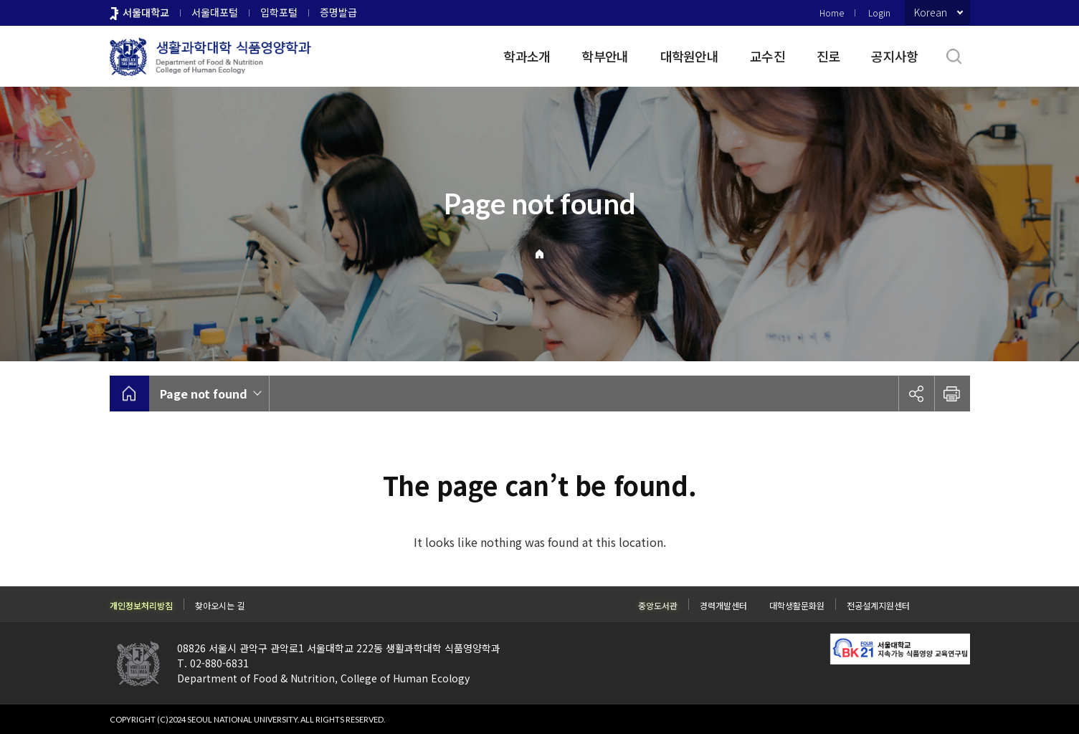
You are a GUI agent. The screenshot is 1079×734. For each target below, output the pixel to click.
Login (879, 12)
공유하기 (916, 393)
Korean (930, 12)
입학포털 (279, 12)
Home (831, 12)
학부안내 (604, 56)
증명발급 (338, 12)
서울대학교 (146, 12)
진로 (828, 56)
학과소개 (526, 56)
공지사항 (894, 56)
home (129, 393)
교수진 (767, 56)
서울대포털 (214, 12)
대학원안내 (689, 56)
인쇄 (952, 393)
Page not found (203, 393)
